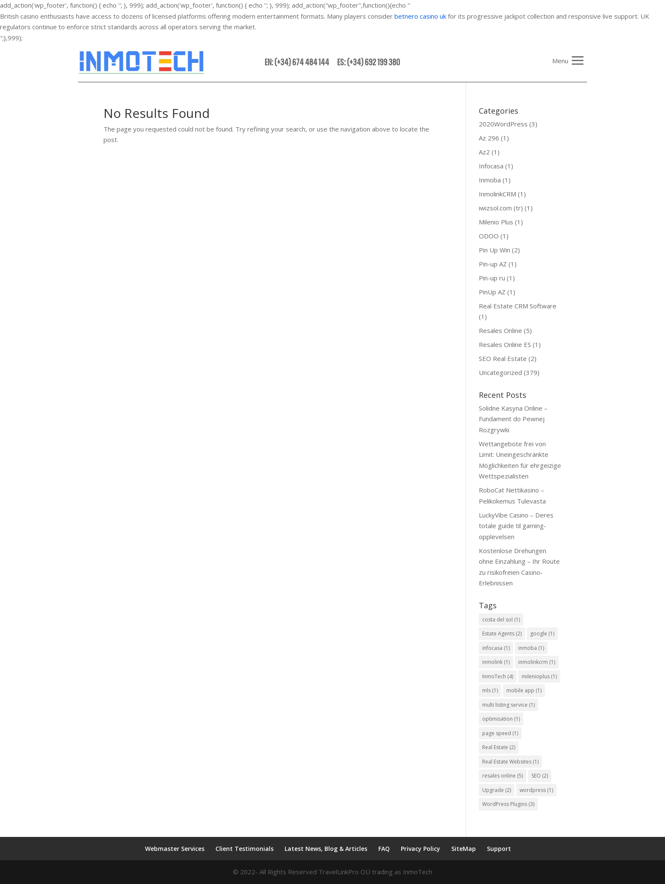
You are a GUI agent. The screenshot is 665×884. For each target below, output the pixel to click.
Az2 (484, 152)
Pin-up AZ (493, 264)
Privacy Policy (420, 849)
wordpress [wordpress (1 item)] (536, 790)
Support (499, 849)
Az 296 (489, 138)
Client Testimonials (244, 849)
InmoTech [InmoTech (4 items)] (497, 676)
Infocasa (491, 166)
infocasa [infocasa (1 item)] (496, 648)
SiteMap (463, 849)
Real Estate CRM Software (517, 306)
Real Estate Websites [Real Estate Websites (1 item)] (510, 761)
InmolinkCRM (497, 194)
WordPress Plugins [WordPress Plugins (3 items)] (508, 804)
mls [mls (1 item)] (490, 690)
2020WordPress (503, 124)
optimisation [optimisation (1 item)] (501, 718)
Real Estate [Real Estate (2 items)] (498, 747)
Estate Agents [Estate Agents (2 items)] (502, 633)
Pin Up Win (494, 250)
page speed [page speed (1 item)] (500, 733)
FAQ (384, 849)
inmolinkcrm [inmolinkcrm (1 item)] (536, 662)
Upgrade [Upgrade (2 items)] (496, 790)
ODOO (489, 236)
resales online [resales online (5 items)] (502, 775)
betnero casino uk (420, 16)
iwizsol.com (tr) (501, 208)
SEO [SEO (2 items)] (539, 775)
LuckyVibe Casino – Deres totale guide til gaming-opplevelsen (516, 526)
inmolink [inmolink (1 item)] (496, 662)
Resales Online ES (505, 344)
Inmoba (490, 180)
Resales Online (500, 330)
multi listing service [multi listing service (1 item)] (508, 704)
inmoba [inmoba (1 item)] (531, 648)
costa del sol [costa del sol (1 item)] (501, 619)
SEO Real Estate (503, 358)
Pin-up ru (492, 278)
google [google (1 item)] (542, 633)
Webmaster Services (174, 849)
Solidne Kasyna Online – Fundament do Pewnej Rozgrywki (513, 419)
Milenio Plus (496, 222)
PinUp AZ (492, 292)
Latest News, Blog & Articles (326, 849)
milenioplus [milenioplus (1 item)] (539, 676)
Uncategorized (500, 372)
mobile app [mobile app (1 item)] (524, 690)
